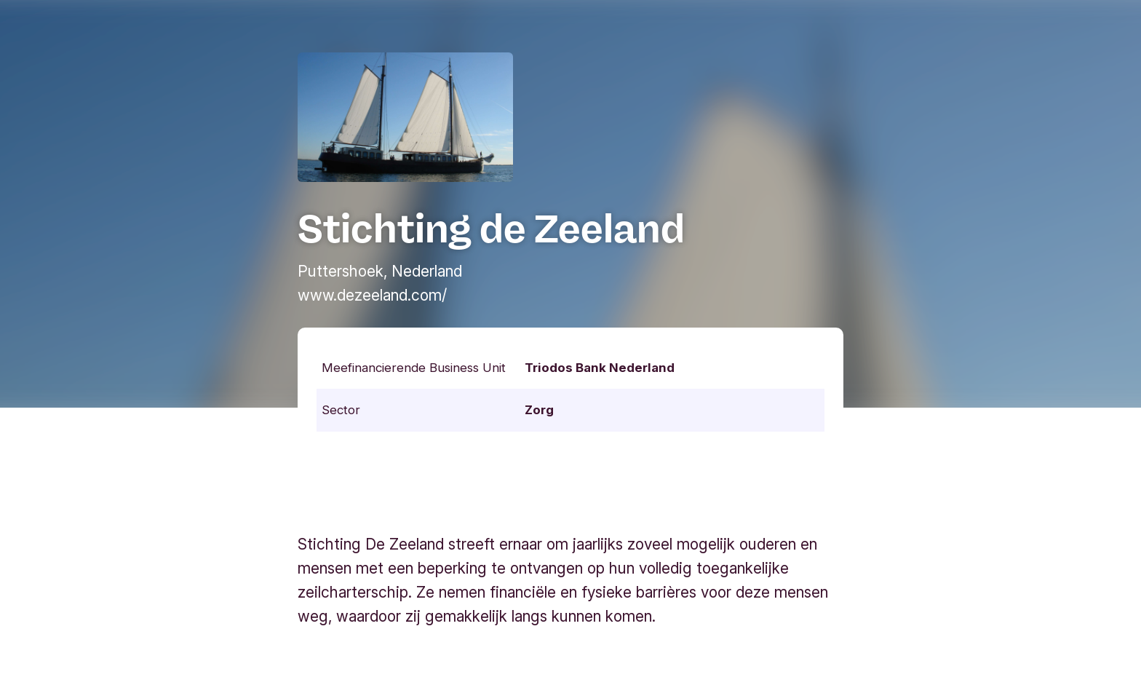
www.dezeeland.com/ (372, 295)
